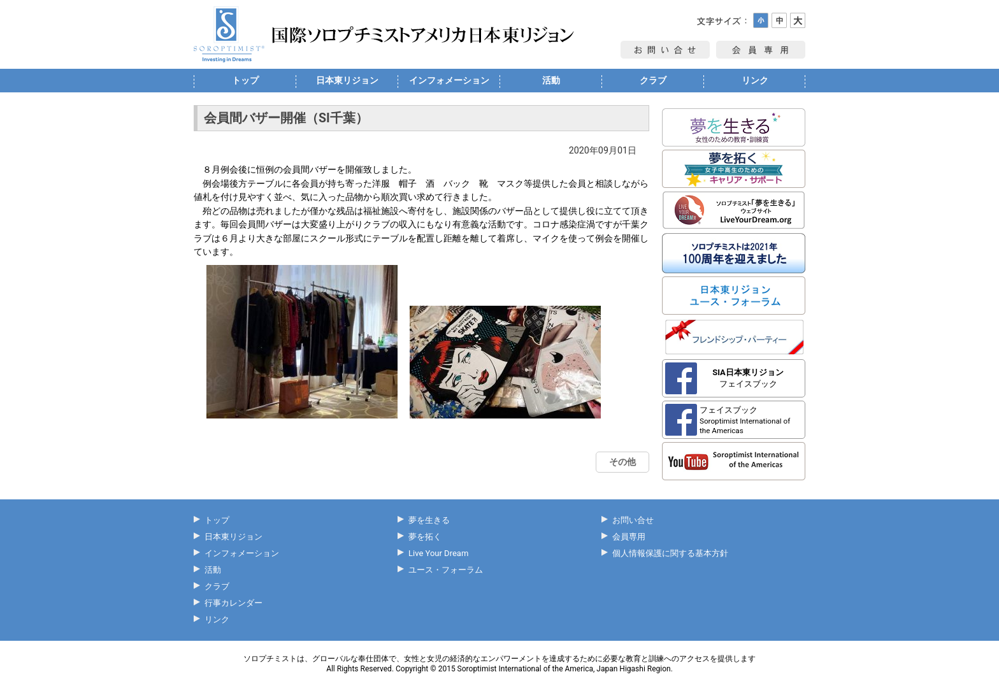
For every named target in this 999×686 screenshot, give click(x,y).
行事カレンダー (233, 603)
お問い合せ (633, 520)
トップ (245, 80)
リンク (755, 80)
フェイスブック (748, 378)
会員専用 (628, 536)
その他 (622, 462)
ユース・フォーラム (445, 570)
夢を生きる (429, 520)
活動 (551, 80)
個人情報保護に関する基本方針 (670, 553)
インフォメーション (449, 80)
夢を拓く (425, 536)
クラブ (653, 80)
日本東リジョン (347, 80)
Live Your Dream (438, 553)
